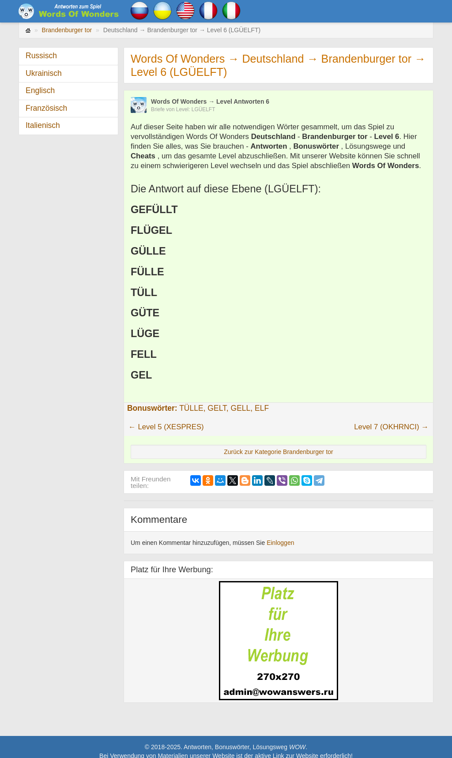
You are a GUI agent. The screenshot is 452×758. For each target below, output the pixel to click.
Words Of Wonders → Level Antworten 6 (210, 101)
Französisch (46, 108)
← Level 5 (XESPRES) (166, 427)
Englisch (40, 90)
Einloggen (280, 542)
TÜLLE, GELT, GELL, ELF (224, 408)
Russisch (41, 55)
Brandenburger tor (67, 30)
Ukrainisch (44, 73)
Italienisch (43, 125)
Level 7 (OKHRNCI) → (391, 427)
